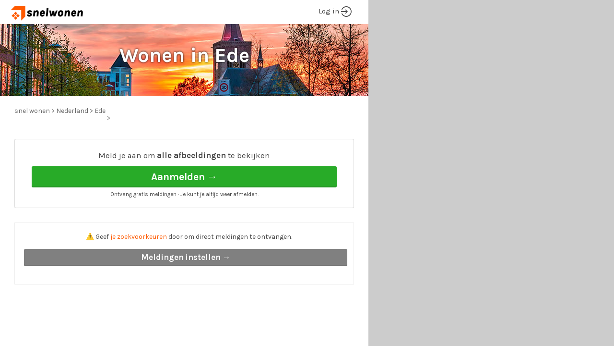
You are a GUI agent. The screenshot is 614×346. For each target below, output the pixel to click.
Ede (100, 111)
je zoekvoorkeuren (138, 237)
